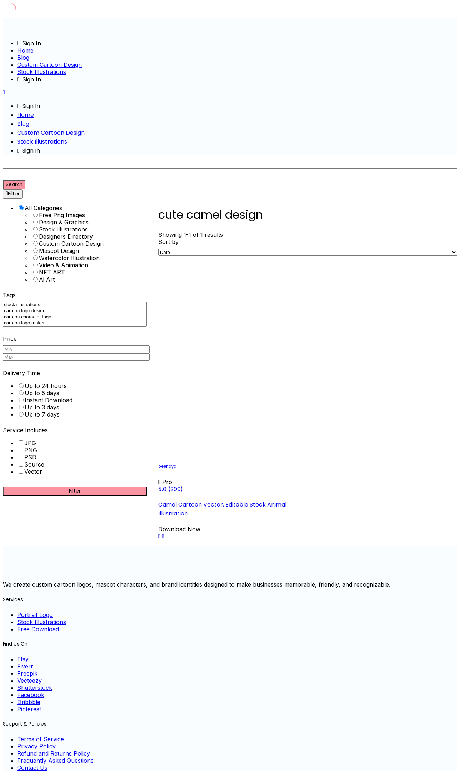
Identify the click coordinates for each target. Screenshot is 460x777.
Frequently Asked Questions (55, 760)
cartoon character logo (74, 317)
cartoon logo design (74, 311)
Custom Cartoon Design (49, 64)
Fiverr (25, 666)
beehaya (167, 466)
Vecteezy (29, 680)
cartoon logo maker (74, 323)
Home (25, 50)
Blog (23, 57)
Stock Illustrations (41, 71)
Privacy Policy (36, 746)
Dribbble (28, 702)
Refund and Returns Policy (53, 753)
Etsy (23, 659)
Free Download (38, 629)
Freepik (27, 673)
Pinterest (29, 709)
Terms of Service (40, 739)
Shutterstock (34, 687)
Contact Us (32, 767)
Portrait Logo (35, 614)
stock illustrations (74, 305)
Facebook (30, 694)
